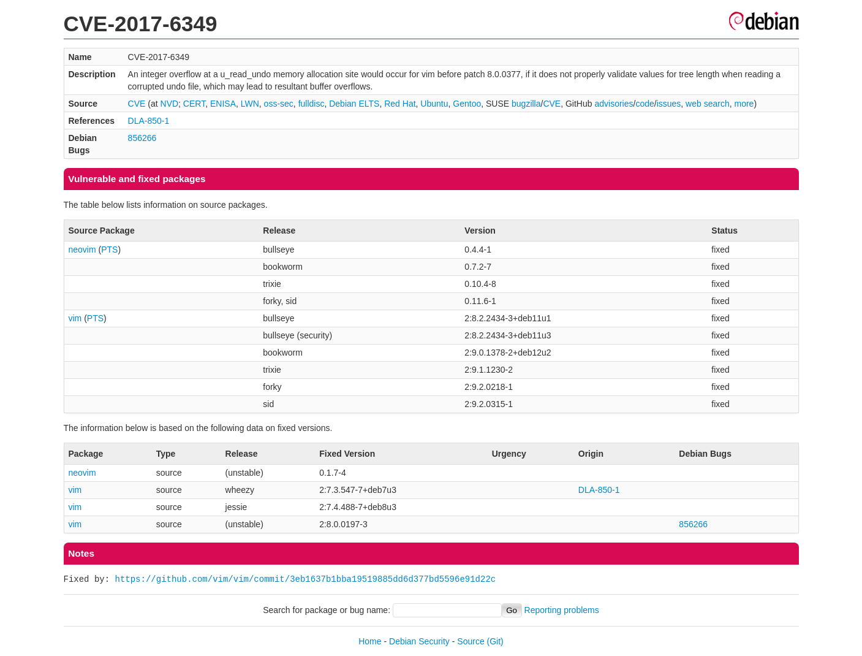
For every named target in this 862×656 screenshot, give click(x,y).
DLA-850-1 (149, 121)
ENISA (223, 104)
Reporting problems (561, 610)
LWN (250, 104)
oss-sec (278, 104)
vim (75, 318)
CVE (137, 104)
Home (369, 641)
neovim (82, 249)
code (644, 104)
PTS (109, 249)
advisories (613, 104)
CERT (194, 104)
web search (708, 104)
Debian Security (419, 641)
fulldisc (311, 104)
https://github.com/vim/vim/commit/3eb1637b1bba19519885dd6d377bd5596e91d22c (305, 579)
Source (470, 641)
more (744, 104)
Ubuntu (434, 104)
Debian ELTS (354, 104)
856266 (142, 138)
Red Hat (399, 104)
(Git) (495, 641)
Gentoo (467, 104)
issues (669, 104)
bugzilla (526, 104)
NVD (170, 104)
